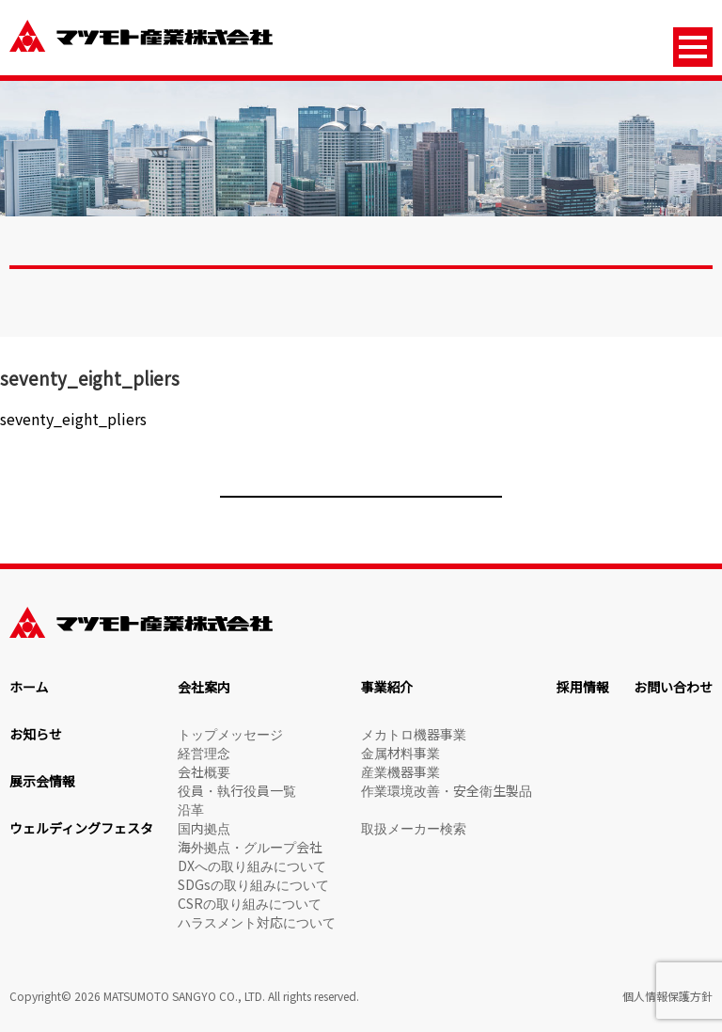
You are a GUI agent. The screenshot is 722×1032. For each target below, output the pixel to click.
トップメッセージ (230, 733)
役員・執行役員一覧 (237, 790)
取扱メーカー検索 (413, 827)
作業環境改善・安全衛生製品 (446, 790)
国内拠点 (204, 827)
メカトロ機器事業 (413, 733)
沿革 (191, 809)
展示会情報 (42, 780)
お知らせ (35, 733)
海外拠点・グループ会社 (250, 846)
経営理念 (204, 752)
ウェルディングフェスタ (81, 827)
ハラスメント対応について (257, 922)
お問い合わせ (673, 686)
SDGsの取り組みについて (253, 884)
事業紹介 (387, 686)
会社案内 (204, 686)
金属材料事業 (400, 752)
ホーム (29, 686)
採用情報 (583, 686)
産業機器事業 (400, 771)
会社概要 (204, 771)
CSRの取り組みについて (250, 903)
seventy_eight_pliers (73, 418)
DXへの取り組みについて (252, 865)
